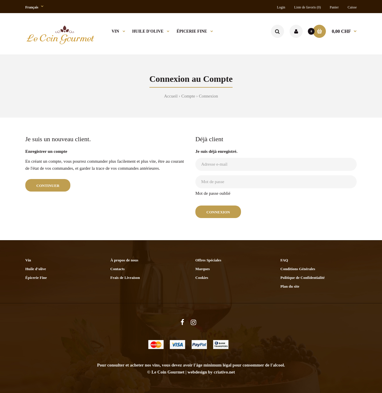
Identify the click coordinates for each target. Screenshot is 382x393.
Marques (202, 269)
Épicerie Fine (36, 277)
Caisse (352, 7)
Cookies (201, 277)
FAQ (284, 260)
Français (31, 7)
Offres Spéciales (208, 260)
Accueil (171, 96)
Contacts (117, 269)
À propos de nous (124, 260)
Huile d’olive (35, 269)
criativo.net (224, 372)
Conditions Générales (298, 269)
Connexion (208, 96)
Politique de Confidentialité (303, 277)
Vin (28, 260)
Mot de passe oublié (212, 193)
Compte (188, 96)
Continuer (47, 185)
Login (281, 7)
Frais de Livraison (125, 277)
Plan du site (290, 286)
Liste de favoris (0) (307, 7)
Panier (334, 7)
